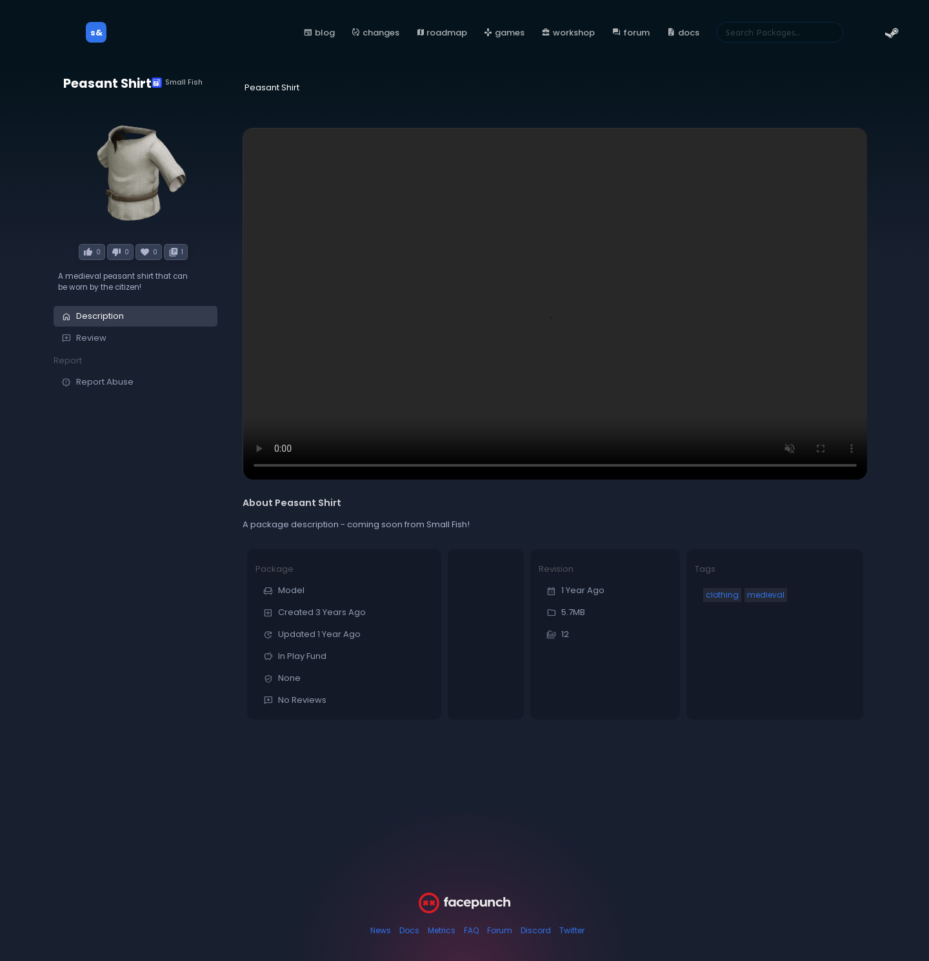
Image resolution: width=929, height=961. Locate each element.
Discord (536, 930)
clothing (722, 594)
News (380, 930)
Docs (409, 930)
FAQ (471, 930)
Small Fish (177, 82)
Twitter (571, 930)
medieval (765, 594)
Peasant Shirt (107, 83)
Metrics (441, 930)
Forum (499, 930)
